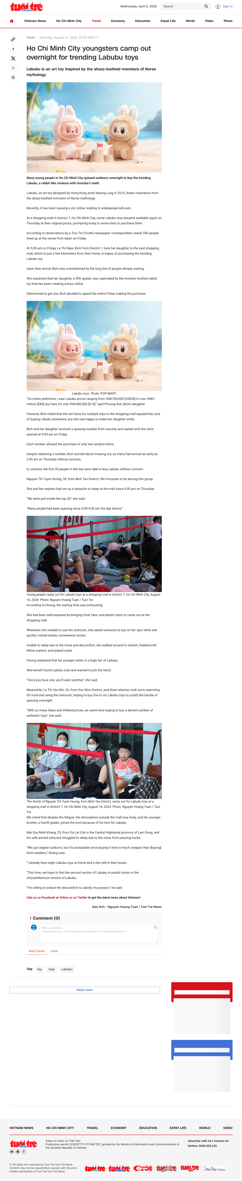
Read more (85, 990)
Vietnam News (35, 21)
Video (209, 21)
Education (142, 21)
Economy (118, 21)
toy (39, 969)
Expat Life (168, 21)
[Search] (186, 6)
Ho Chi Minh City (69, 21)
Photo (228, 21)
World (190, 21)
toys (52, 969)
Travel (96, 21)
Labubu (66, 969)
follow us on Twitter (73, 898)
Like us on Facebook (41, 898)
